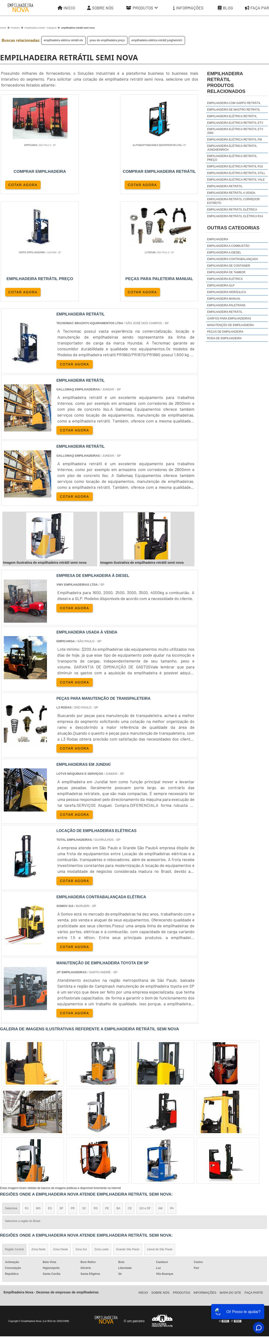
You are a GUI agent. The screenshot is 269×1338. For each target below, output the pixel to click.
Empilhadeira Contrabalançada (232, 259)
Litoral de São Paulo (159, 1143)
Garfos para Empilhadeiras (229, 318)
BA (118, 1102)
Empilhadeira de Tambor (226, 272)
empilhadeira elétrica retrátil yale (236, 179)
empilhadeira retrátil (225, 186)
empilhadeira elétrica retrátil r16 (235, 166)
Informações (188, 8)
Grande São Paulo (127, 1143)
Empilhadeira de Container (228, 265)
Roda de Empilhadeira (224, 338)
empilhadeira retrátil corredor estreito (233, 201)
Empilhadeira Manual (224, 298)
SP (61, 1102)
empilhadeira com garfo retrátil (234, 103)
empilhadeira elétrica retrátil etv (63, 40)
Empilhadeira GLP (221, 285)
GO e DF (145, 1102)
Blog (225, 8)
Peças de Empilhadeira (225, 331)
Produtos (142, 8)
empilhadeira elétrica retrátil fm (234, 139)
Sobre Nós (100, 8)
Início (66, 8)
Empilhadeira (217, 239)
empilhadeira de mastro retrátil (233, 109)
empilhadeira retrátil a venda (231, 193)
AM (160, 1102)
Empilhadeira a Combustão (228, 246)
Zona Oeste (60, 1143)
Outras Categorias (233, 227)
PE (107, 1102)
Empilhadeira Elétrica (225, 279)
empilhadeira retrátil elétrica (232, 209)
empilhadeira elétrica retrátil (232, 116)
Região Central (14, 1143)
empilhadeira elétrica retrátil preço (232, 158)
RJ (27, 1102)
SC (84, 1102)
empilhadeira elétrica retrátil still (236, 173)
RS (96, 1102)
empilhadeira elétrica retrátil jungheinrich (156, 40)
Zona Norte (38, 1143)
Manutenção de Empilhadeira (230, 325)
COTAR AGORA (23, 184)
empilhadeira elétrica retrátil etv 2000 (235, 131)
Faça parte (253, 1186)
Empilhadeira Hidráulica (226, 292)
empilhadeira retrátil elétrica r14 (235, 216)
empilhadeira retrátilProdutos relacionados (226, 82)
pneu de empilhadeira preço (107, 40)
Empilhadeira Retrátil (225, 312)
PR (73, 1102)
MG (38, 1102)
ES (50, 1102)
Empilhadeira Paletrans (226, 305)
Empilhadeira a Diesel (224, 252)
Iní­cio (143, 1186)
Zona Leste (101, 1143)
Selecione (11, 1102)
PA (172, 1102)
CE (130, 1102)
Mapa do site (230, 1186)
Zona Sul (81, 1143)
